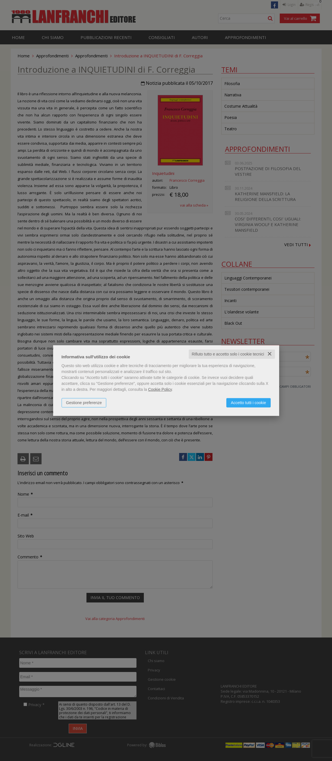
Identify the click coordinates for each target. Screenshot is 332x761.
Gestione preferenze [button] (84, 402)
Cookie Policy (160, 389)
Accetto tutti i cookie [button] (248, 402)
